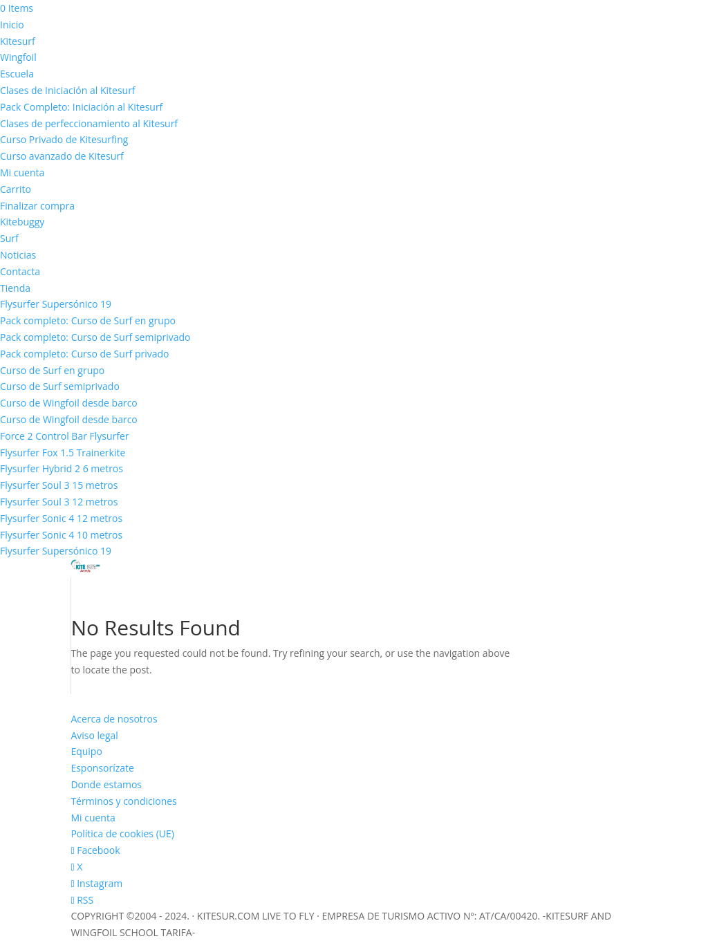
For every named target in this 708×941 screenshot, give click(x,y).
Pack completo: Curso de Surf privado (84, 353)
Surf (9, 238)
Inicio (12, 24)
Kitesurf (17, 41)
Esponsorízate (102, 767)
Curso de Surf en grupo (52, 370)
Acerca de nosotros (114, 718)
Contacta (20, 271)
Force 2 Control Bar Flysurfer (64, 435)
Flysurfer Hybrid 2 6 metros (61, 468)
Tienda (15, 288)
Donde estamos (106, 784)
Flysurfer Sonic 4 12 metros (61, 518)
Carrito (15, 189)
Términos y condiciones (123, 801)
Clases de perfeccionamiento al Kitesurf (89, 123)
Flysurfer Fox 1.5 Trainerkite (62, 452)
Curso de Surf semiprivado (60, 386)
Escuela (17, 73)
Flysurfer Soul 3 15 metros (59, 485)
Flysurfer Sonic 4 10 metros (61, 534)
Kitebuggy (22, 221)
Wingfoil (18, 57)
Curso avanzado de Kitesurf (62, 155)
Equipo (86, 751)
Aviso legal (94, 735)
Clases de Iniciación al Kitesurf (68, 90)
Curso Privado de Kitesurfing (64, 139)
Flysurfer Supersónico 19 (55, 303)
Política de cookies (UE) (122, 833)
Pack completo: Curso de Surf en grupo (88, 320)
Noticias (18, 254)
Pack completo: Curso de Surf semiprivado (95, 337)
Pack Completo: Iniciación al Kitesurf (81, 106)
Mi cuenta (22, 172)
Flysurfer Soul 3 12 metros (59, 501)
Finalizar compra (37, 205)
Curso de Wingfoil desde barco (69, 402)
